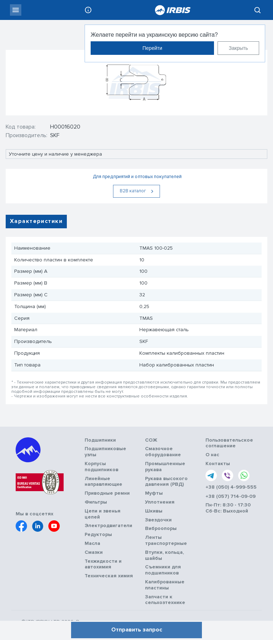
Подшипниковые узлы (105, 452)
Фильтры (96, 502)
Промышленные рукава (165, 467)
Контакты (217, 464)
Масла (92, 543)
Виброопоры (161, 528)
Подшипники (100, 440)
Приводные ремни (107, 493)
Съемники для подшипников (163, 570)
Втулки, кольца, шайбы (164, 555)
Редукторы (98, 534)
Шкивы (153, 511)
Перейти (152, 48)
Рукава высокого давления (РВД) (166, 482)
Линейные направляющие (103, 482)
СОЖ (151, 440)
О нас (212, 455)
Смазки (94, 552)
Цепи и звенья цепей (103, 514)
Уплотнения (160, 502)
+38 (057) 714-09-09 (230, 496)
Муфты (154, 493)
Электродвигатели (108, 526)
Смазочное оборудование (163, 452)
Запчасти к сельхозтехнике (165, 600)
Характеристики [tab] (36, 221)
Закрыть (238, 48)
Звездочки (158, 520)
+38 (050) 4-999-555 (231, 487)
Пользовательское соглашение (229, 443)
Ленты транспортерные (166, 540)
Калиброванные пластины (164, 585)
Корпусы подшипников (101, 467)
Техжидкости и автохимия (103, 564)
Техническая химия (109, 576)
